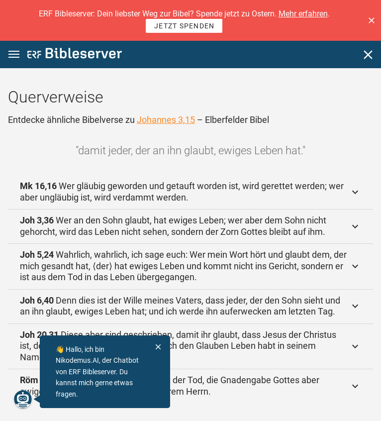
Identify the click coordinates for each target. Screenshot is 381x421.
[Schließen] (368, 55)
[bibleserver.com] (74, 55)
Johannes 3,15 (166, 119)
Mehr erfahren (303, 13)
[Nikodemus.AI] (23, 399)
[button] (372, 20)
